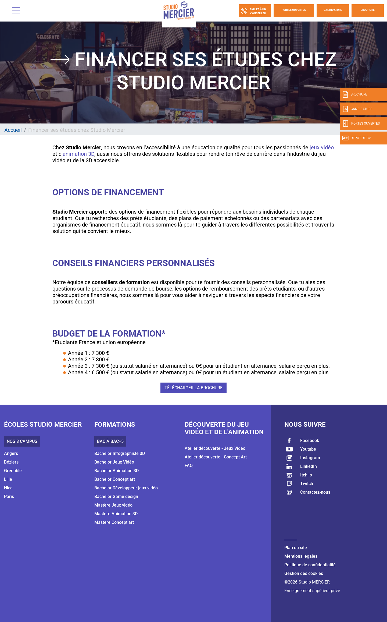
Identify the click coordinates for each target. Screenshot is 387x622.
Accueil (13, 130)
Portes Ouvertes (294, 9)
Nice (8, 487)
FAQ (189, 465)
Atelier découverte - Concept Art (216, 457)
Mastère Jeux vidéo (113, 505)
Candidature (333, 9)
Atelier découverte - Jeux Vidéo (215, 448)
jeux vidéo (322, 147)
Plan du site (295, 547)
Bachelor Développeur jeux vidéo (126, 487)
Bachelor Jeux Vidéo (114, 462)
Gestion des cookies (303, 573)
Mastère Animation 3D (116, 513)
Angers (11, 453)
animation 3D (78, 154)
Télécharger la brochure (193, 387)
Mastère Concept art (114, 522)
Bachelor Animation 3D (116, 470)
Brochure (368, 9)
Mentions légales (300, 556)
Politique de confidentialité (310, 564)
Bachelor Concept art (114, 479)
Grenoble (13, 470)
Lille (8, 479)
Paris (9, 496)
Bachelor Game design (116, 496)
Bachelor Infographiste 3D (119, 453)
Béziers (11, 462)
